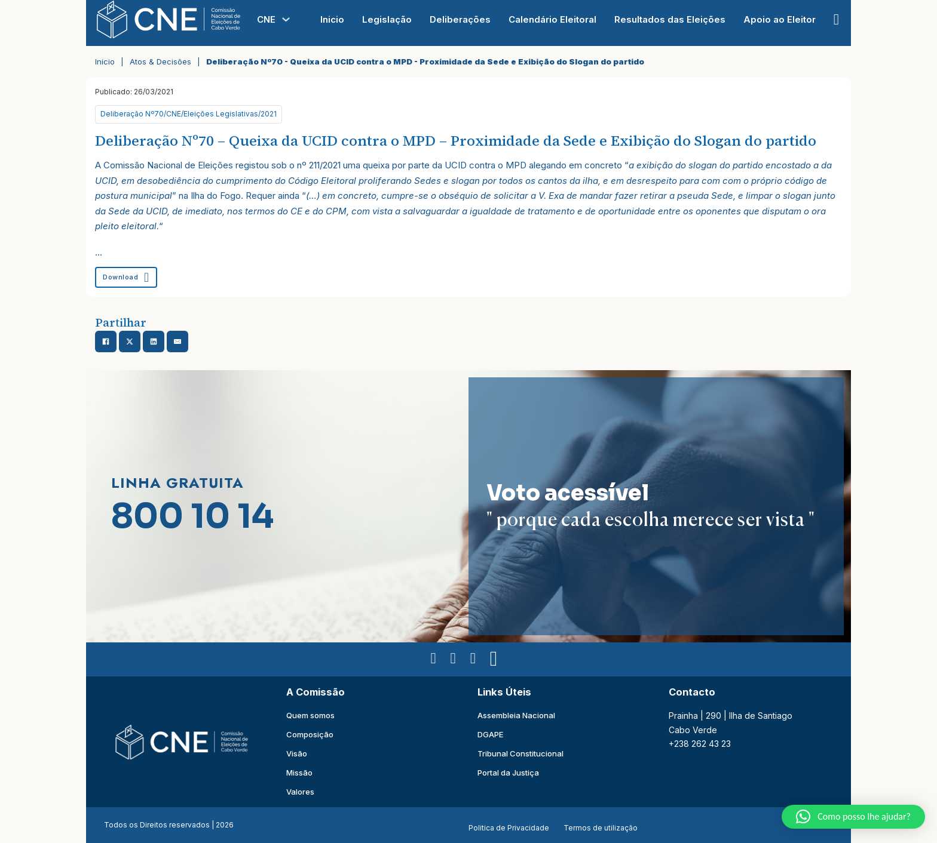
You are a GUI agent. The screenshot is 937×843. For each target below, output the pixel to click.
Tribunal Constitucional (520, 753)
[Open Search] (836, 19)
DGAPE (490, 734)
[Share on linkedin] (153, 341)
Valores (300, 791)
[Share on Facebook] (106, 341)
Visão (296, 753)
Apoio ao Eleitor (779, 19)
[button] (853, 817)
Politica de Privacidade (508, 827)
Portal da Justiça (508, 772)
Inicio (332, 19)
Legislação (387, 19)
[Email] (177, 341)
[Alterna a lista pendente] (285, 19)
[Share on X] (129, 341)
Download (126, 277)
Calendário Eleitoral (552, 19)
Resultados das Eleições (669, 19)
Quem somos (310, 715)
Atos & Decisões (160, 61)
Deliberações (460, 19)
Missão (299, 772)
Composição (309, 734)
